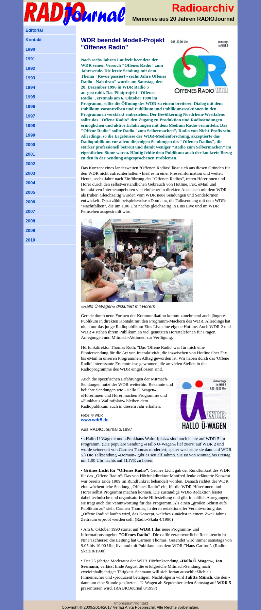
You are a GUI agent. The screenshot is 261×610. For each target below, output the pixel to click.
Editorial (34, 30)
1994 (30, 87)
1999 (30, 135)
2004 (30, 182)
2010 (30, 240)
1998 (30, 125)
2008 (30, 220)
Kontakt (33, 39)
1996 (30, 106)
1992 (30, 68)
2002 (30, 163)
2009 (30, 230)
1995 (30, 96)
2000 (30, 144)
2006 (30, 201)
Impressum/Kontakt (131, 603)
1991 (30, 58)
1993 (30, 77)
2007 (30, 211)
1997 (30, 116)
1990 (30, 49)
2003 (30, 173)
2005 (30, 192)
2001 (30, 154)
